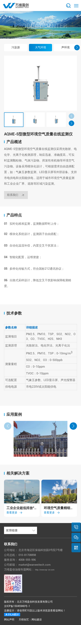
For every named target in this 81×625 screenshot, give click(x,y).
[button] (4, 47)
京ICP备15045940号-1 (17, 606)
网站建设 (37, 619)
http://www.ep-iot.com (49, 569)
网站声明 (9, 619)
